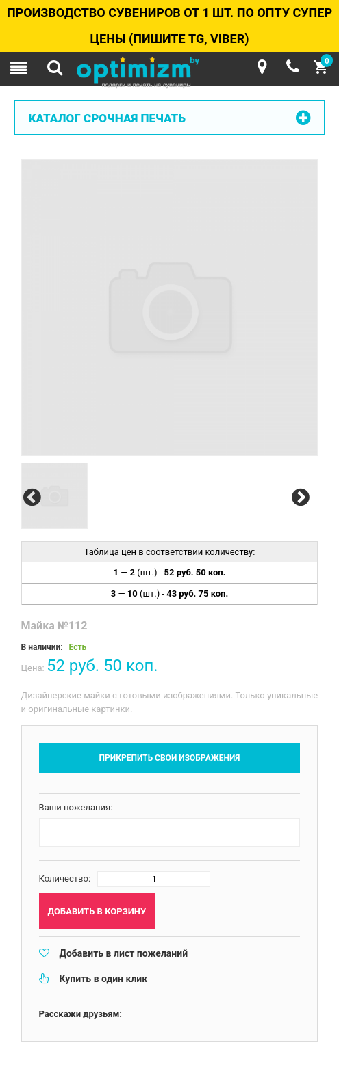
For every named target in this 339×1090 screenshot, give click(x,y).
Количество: (65, 878)
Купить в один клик (104, 978)
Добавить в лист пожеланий (124, 953)
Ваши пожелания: (76, 807)
